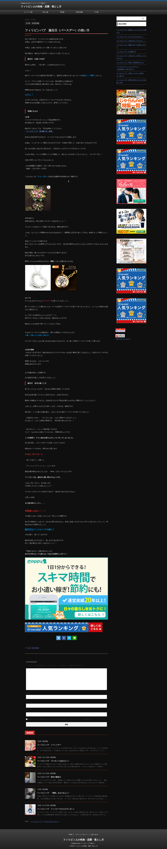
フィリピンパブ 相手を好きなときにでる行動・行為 (131, 81)
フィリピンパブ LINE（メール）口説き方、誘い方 (130, 74)
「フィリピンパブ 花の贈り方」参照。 (39, 131)
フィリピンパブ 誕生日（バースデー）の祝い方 (131, 31)
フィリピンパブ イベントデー (49, 745)
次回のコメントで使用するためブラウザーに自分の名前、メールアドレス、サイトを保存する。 (60, 719)
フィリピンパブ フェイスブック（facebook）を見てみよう (128, 68)
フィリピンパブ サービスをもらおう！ (45, 821)
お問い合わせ (94, 834)
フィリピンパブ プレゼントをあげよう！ (53, 761)
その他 (96, 12)
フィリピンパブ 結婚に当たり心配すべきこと (131, 46)
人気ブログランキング (122, 339)
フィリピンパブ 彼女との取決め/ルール (130, 62)
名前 (28, 693)
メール (29, 702)
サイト (28, 710)
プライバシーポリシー (81, 834)
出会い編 (45, 12)
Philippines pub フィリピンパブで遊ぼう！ (83, 843)
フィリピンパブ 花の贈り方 (126, 51)
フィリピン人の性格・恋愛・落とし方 (41, 6)
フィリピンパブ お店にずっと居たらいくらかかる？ (131, 57)
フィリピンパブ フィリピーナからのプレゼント (56, 809)
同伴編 (62, 12)
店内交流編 (79, 12)
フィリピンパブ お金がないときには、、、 (131, 41)
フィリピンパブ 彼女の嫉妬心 (49, 777)
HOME (71, 834)
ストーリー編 (28, 12)
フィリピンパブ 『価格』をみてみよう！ (53, 793)
